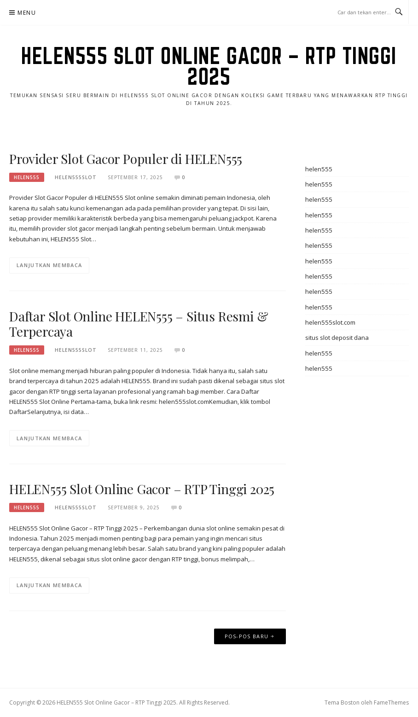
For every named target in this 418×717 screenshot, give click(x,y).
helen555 (27, 177)
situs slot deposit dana (337, 337)
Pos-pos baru (247, 636)
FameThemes (391, 702)
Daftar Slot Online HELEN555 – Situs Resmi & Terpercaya (138, 324)
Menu (26, 13)
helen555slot (76, 177)
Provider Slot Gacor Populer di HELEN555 (125, 158)
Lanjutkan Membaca (49, 265)
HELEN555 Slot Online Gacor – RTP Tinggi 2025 (209, 66)
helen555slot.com (330, 322)
